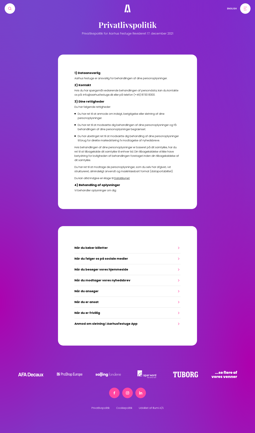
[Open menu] (245, 8)
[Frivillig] (127, 8)
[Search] (10, 8)
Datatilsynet (122, 178)
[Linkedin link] (140, 393)
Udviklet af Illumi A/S (151, 408)
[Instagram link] (127, 393)
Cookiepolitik (124, 408)
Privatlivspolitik (101, 408)
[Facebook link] (114, 393)
